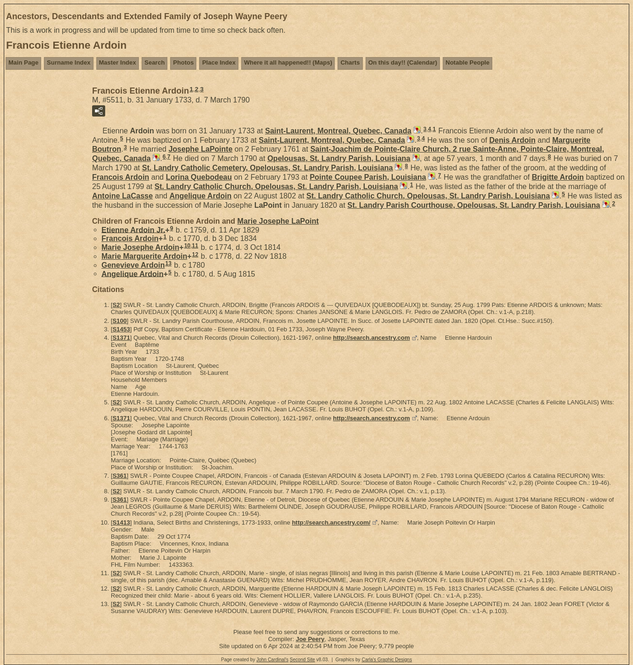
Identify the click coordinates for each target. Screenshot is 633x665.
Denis (512, 140)
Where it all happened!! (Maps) (288, 62)
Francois (120, 177)
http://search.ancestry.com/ (331, 522)
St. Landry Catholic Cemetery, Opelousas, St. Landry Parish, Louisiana (267, 168)
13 (168, 263)
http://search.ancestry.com (371, 337)
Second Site (302, 659)
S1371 (121, 337)
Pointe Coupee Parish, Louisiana (367, 177)
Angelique (200, 196)
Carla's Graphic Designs (387, 659)
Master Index (117, 62)
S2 (116, 304)
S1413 (121, 522)
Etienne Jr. (133, 230)
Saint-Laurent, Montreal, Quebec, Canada (338, 131)
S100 (120, 320)
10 (187, 245)
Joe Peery (310, 639)
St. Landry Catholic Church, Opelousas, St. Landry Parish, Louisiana (276, 186)
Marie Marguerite (144, 256)
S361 (120, 475)
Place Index (219, 62)
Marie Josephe (278, 221)
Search (154, 62)
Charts (350, 62)
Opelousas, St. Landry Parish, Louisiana (338, 158)
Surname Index (68, 62)
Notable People (467, 62)
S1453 (121, 329)
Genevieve (133, 265)
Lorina (199, 177)
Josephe (200, 149)
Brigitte (557, 177)
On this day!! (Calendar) (402, 62)
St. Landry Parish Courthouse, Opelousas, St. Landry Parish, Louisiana (473, 205)
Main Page (23, 62)
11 (195, 245)
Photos (183, 62)
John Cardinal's (272, 659)
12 (195, 254)
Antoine (122, 196)
